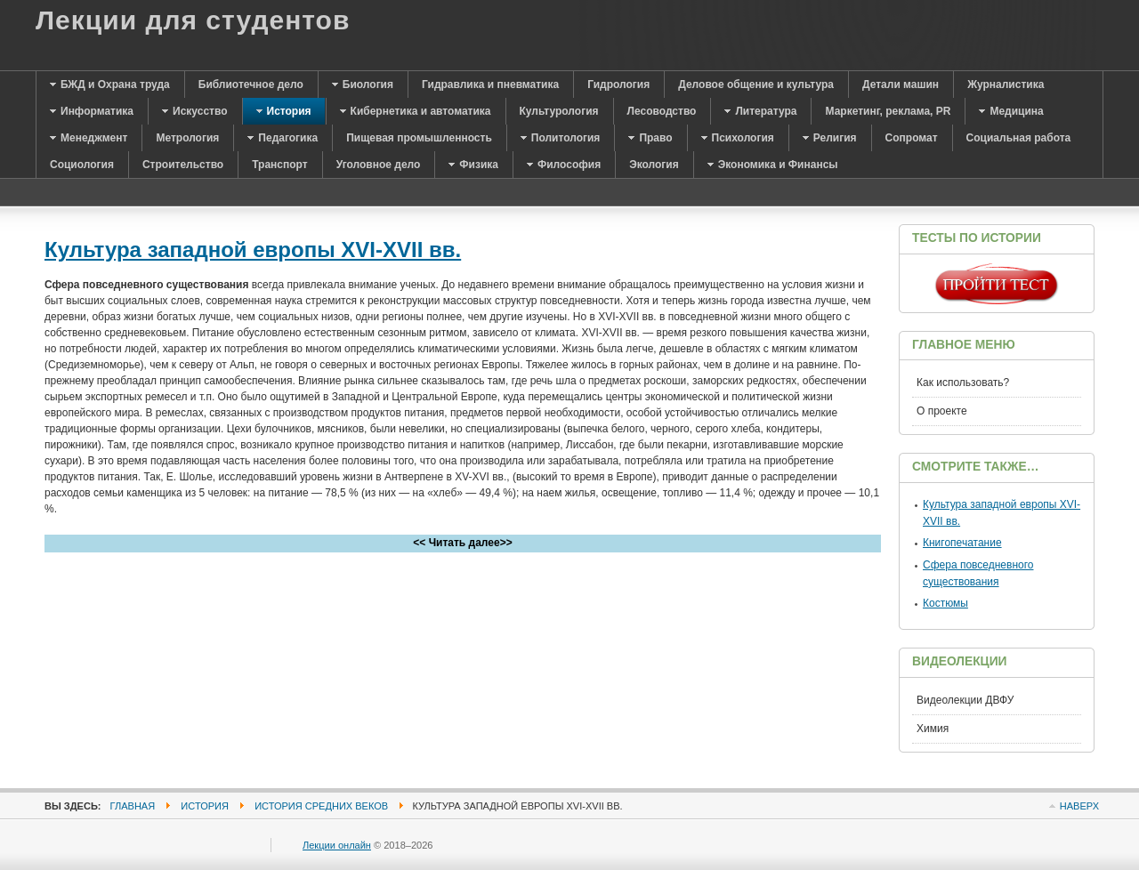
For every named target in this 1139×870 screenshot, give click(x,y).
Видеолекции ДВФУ (965, 700)
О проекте (942, 411)
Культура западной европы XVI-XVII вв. (252, 250)
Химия (933, 728)
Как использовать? (963, 382)
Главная (133, 806)
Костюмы (945, 603)
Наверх (1079, 806)
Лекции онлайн (337, 845)
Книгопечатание (962, 542)
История (205, 806)
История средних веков (321, 806)
